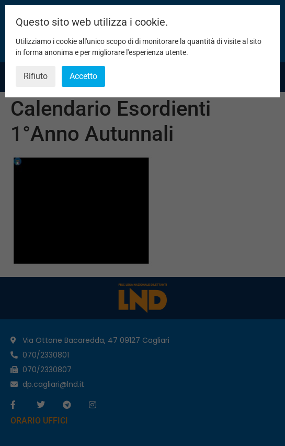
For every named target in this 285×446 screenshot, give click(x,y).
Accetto (83, 76)
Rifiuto (36, 76)
